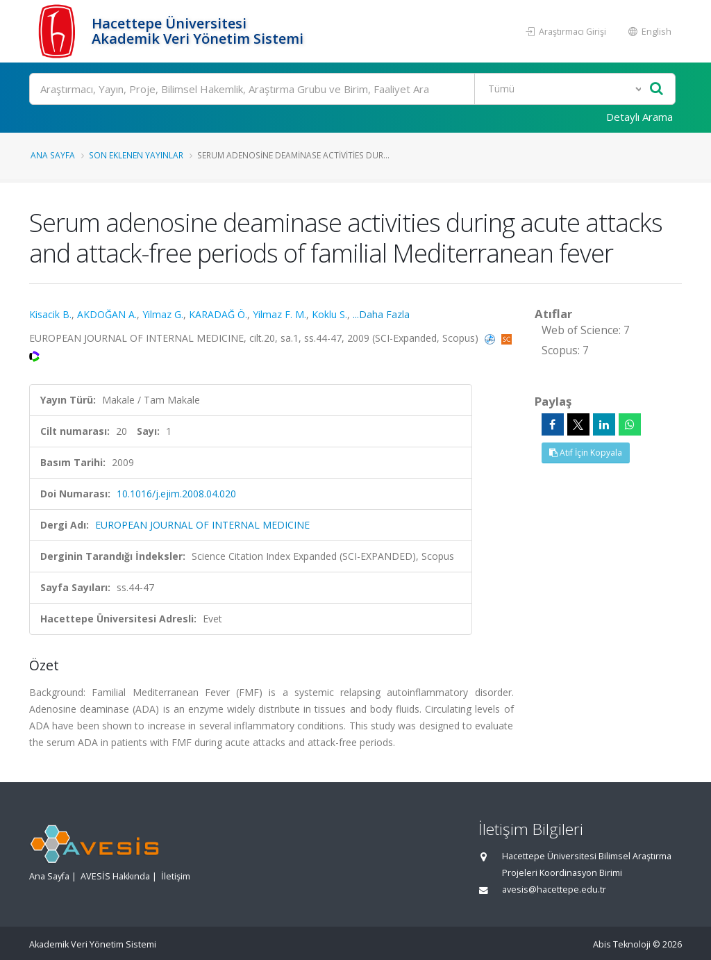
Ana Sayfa (53, 154)
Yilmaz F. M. (279, 314)
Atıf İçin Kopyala (585, 452)
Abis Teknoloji (622, 944)
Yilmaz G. (162, 314)
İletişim (175, 876)
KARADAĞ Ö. (218, 314)
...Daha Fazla (381, 314)
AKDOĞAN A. (107, 314)
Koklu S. (329, 314)
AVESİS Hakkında (115, 876)
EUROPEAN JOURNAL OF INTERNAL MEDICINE (202, 524)
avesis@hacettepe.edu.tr (554, 889)
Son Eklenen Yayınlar (136, 154)
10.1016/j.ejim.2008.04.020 (176, 493)
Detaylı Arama (639, 117)
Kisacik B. (50, 314)
